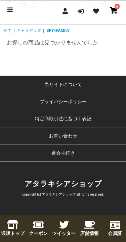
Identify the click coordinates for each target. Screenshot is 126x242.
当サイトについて (63, 84)
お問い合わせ (63, 135)
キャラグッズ (29, 30)
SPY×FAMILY (58, 30)
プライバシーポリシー (63, 101)
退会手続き (63, 153)
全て (7, 30)
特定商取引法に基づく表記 (63, 118)
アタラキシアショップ (63, 183)
